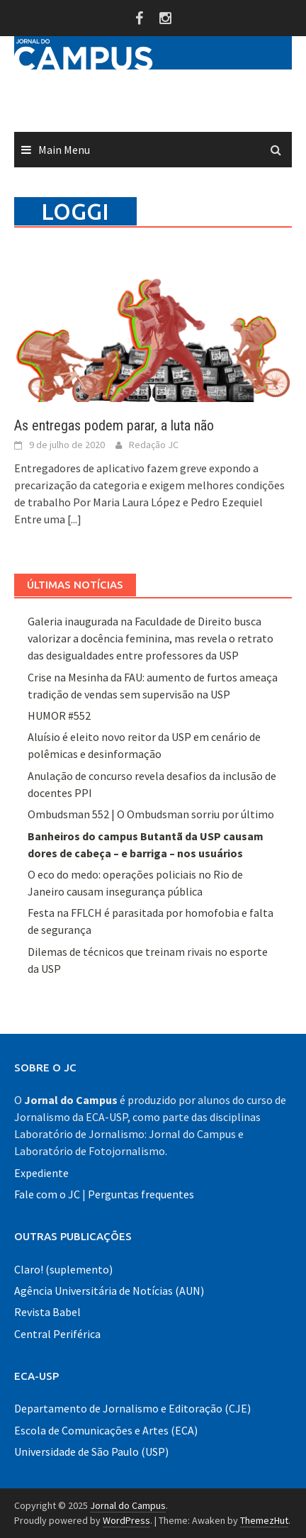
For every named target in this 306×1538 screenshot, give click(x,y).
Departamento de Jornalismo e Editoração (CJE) (132, 1408)
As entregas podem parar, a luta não (114, 425)
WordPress (126, 1520)
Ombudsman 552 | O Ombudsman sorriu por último (151, 814)
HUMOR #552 (59, 715)
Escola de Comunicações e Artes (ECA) (106, 1430)
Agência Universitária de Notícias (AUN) (109, 1290)
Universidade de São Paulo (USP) (91, 1451)
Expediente (41, 1173)
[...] (74, 519)
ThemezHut (264, 1520)
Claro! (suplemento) (63, 1269)
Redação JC (153, 444)
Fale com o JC (47, 1194)
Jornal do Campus (128, 1505)
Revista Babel (47, 1312)
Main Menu (64, 150)
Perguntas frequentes (141, 1194)
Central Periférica (57, 1334)
